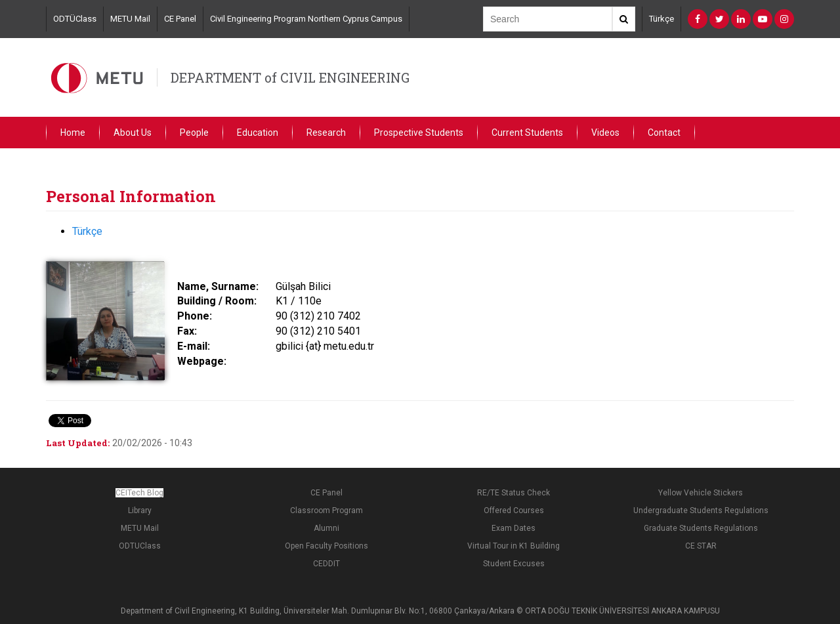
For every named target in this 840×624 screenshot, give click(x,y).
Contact (664, 132)
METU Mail (130, 19)
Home (72, 132)
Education (257, 132)
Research (326, 132)
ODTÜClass (74, 19)
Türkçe (661, 19)
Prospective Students (418, 132)
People (194, 132)
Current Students (527, 132)
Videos (605, 132)
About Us (133, 132)
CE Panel (180, 19)
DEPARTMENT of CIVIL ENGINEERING (290, 77)
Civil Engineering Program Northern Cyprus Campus (306, 19)
